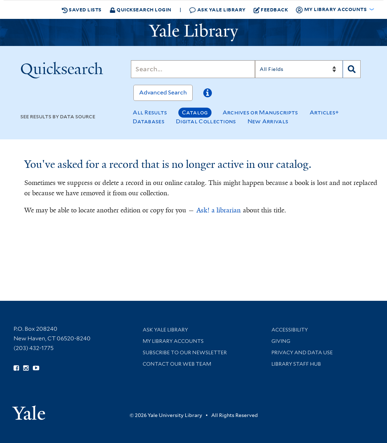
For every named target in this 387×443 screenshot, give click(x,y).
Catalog (195, 112)
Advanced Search (163, 92)
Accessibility (289, 330)
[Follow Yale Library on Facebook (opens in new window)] (16, 368)
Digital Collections (206, 121)
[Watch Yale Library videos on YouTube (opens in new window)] (36, 368)
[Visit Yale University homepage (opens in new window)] (29, 410)
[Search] (193, 69)
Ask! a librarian (219, 210)
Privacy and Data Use (302, 352)
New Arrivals (268, 121)
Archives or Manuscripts (260, 112)
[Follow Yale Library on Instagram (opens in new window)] (26, 368)
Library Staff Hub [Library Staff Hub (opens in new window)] (296, 364)
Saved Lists (82, 9)
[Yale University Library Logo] (193, 32)
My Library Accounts (173, 341)
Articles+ (324, 112)
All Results (150, 112)
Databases (148, 121)
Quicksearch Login (141, 9)
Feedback (271, 9)
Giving (280, 341)
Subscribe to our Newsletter (185, 352)
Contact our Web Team (177, 364)
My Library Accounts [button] (332, 10)
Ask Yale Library (217, 10)
